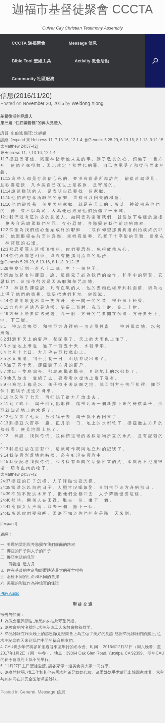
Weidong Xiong (88, 103)
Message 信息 (83, 43)
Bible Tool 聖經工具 (31, 60)
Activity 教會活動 (91, 60)
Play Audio (9, 593)
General (27, 691)
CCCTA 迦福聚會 (28, 43)
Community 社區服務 (33, 78)
